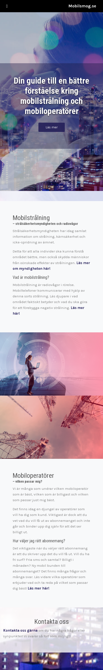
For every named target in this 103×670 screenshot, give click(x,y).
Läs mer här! (38, 588)
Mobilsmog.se (82, 6)
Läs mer (52, 127)
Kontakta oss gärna (20, 630)
